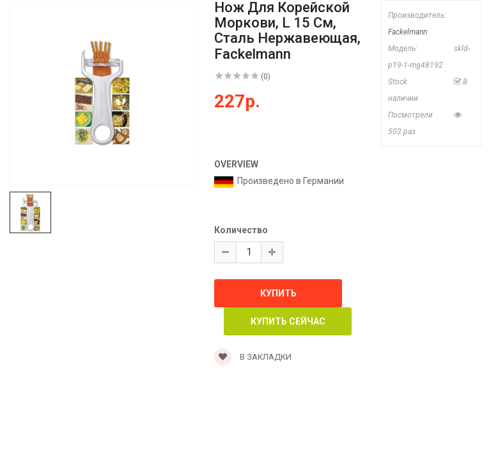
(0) (265, 76)
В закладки (253, 357)
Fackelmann (407, 31)
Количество (241, 230)
